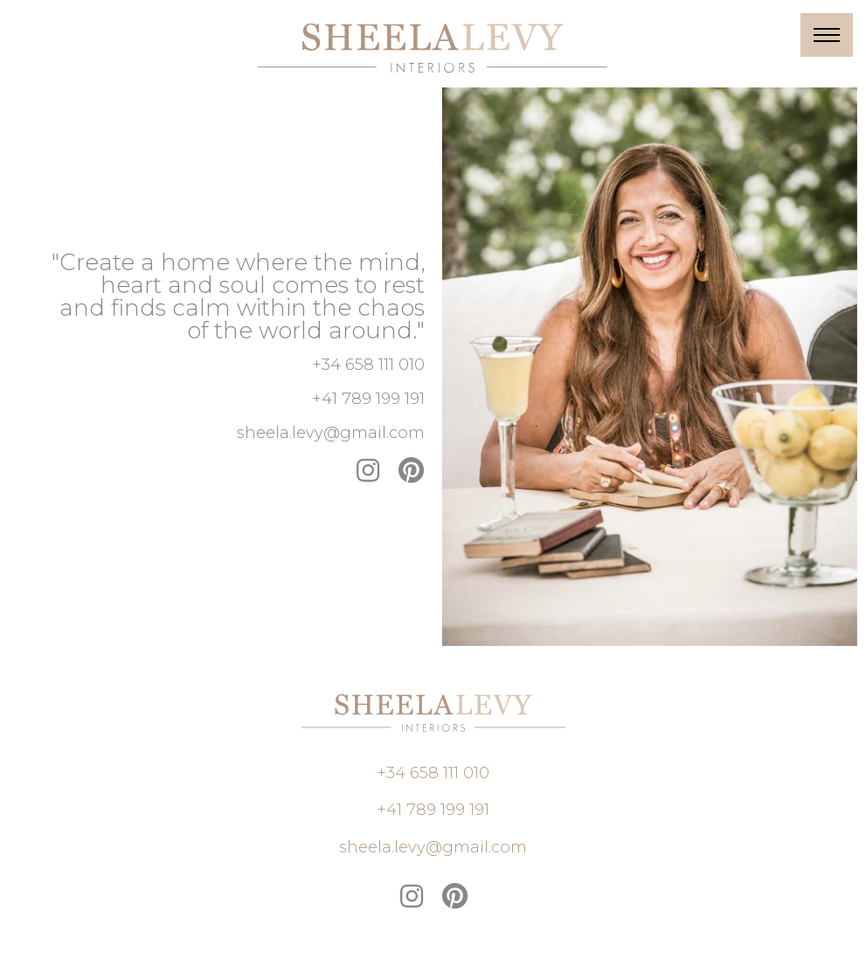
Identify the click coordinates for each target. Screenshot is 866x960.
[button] (368, 364)
